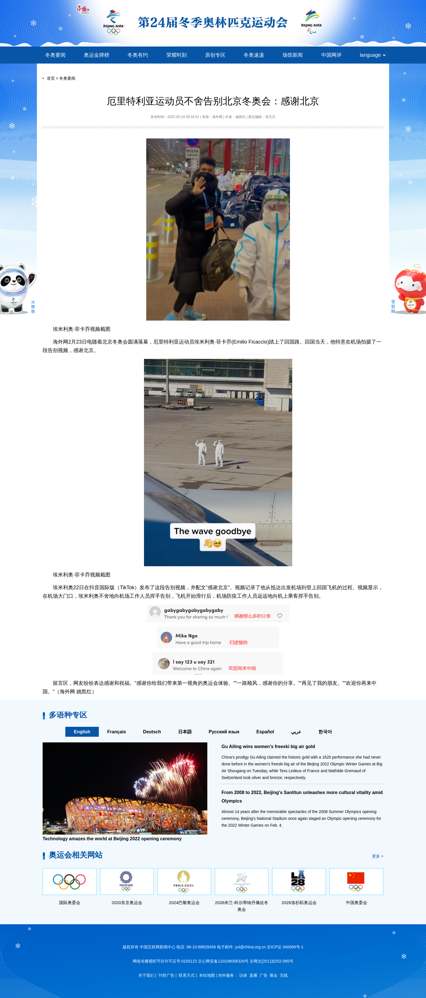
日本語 (185, 731)
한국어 (325, 731)
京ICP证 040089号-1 (285, 947)
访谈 (243, 975)
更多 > (377, 856)
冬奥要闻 (55, 55)
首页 (51, 78)
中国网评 (331, 55)
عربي (296, 731)
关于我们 (146, 975)
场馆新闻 (292, 55)
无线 (284, 975)
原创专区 (215, 55)
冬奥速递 (254, 55)
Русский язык (224, 731)
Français (116, 731)
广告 (264, 975)
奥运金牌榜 (96, 55)
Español (265, 731)
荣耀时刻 (176, 55)
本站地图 (207, 975)
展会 (273, 975)
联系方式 (187, 975)
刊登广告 (166, 975)
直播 (253, 975)
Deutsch (152, 731)
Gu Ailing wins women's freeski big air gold (268, 746)
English (82, 731)
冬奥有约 (138, 55)
